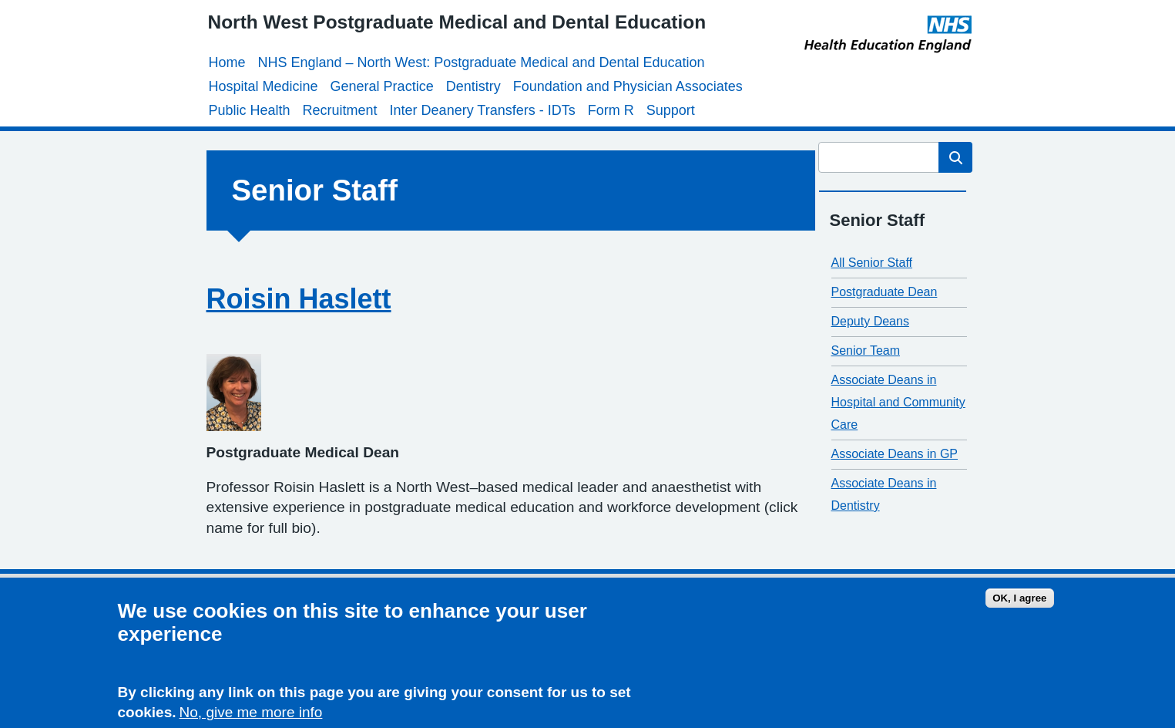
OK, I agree (1019, 600)
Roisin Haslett (298, 299)
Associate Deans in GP (894, 453)
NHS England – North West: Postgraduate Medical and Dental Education (481, 62)
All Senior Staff (872, 262)
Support (670, 110)
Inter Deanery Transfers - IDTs (483, 110)
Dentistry (473, 86)
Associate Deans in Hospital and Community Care (898, 402)
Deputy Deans (870, 321)
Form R (611, 110)
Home (227, 62)
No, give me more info (251, 715)
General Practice (382, 86)
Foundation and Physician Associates (628, 86)
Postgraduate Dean (884, 291)
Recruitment (340, 110)
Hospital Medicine (263, 86)
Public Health (249, 110)
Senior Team (866, 350)
